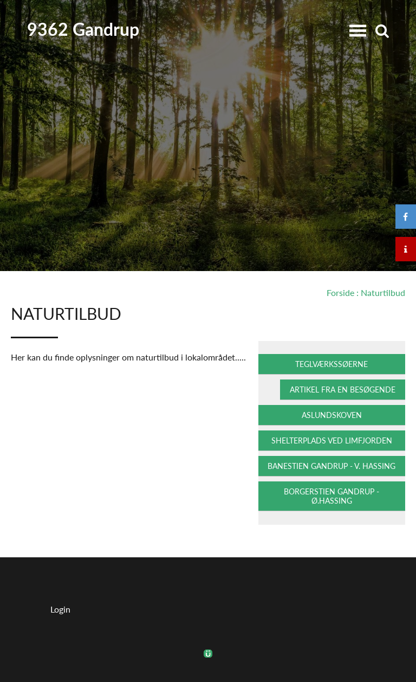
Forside (340, 292)
